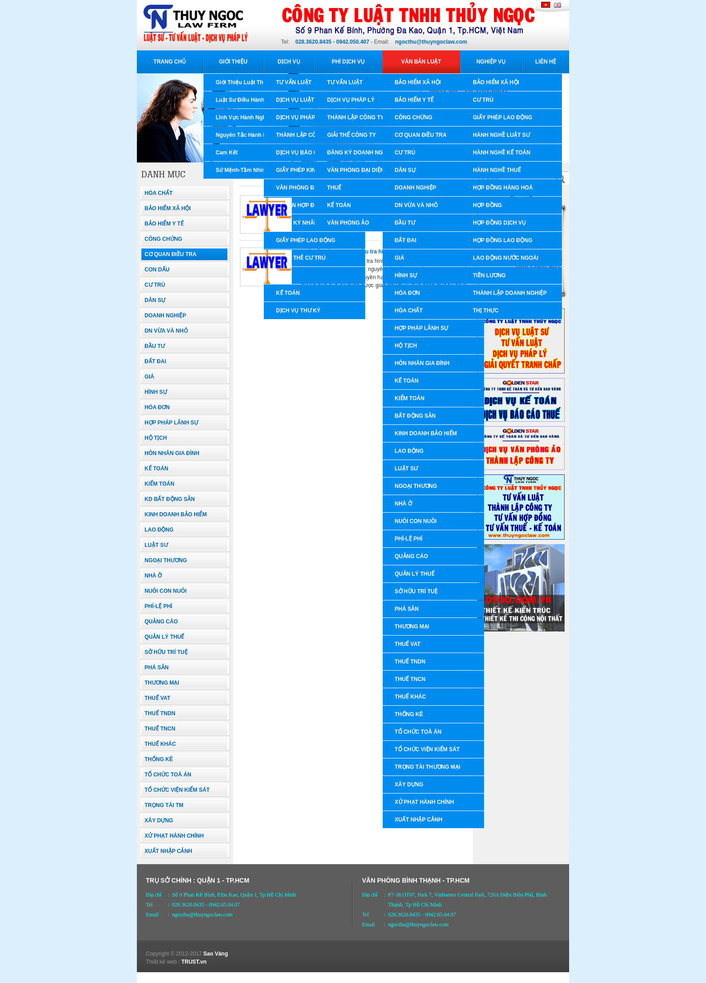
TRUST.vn (194, 962)
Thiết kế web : (163, 962)
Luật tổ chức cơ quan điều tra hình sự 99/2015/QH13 (367, 251)
